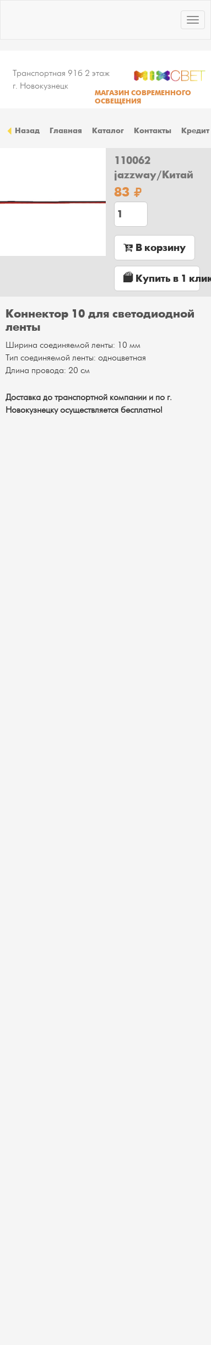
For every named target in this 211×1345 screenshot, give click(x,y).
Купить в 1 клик (162, 278)
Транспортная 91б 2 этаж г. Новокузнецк (61, 79)
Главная (66, 130)
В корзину (154, 247)
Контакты (152, 130)
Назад (23, 130)
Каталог (108, 130)
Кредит (195, 130)
